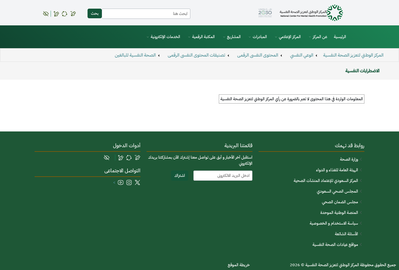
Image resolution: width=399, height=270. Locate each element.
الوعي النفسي (301, 55)
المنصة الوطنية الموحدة (339, 213)
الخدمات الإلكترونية (165, 37)
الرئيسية (340, 37)
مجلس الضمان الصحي (340, 202)
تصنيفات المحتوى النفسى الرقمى (196, 55)
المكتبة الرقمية (203, 37)
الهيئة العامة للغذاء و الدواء (337, 170)
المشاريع (234, 37)
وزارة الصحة (349, 159)
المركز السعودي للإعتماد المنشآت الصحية (326, 181)
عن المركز (320, 37)
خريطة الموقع (239, 265)
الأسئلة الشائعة (346, 234)
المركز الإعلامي (290, 37)
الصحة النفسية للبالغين (135, 55)
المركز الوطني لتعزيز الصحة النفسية (353, 55)
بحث (94, 13)
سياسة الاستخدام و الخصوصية (334, 223)
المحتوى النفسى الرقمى (257, 55)
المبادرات (260, 37)
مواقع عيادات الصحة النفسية (335, 245)
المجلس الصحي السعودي (337, 191)
